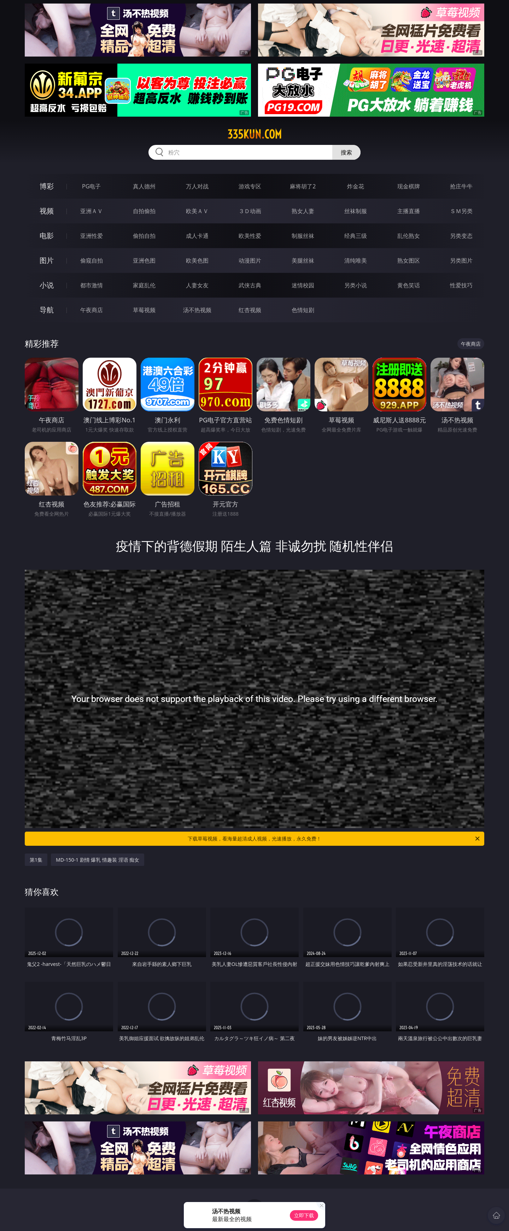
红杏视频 (250, 310)
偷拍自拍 (144, 236)
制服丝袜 (303, 236)
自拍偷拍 (144, 211)
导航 (47, 310)
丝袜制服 (355, 211)
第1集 (36, 859)
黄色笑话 (408, 285)
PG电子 (91, 186)
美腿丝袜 (303, 260)
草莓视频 (144, 310)
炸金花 (355, 186)
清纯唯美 (355, 260)
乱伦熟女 (408, 236)
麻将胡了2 (303, 186)
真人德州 (144, 186)
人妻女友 (197, 285)
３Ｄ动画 (250, 211)
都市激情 (91, 285)
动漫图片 (250, 260)
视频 (47, 211)
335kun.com (254, 134)
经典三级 (355, 236)
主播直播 (408, 211)
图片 (47, 260)
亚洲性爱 (91, 236)
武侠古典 (250, 285)
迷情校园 (303, 285)
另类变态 (461, 236)
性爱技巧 (461, 285)
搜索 (346, 152)
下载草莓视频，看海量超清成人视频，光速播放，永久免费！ (334, 838)
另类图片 (461, 260)
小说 (47, 285)
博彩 (47, 186)
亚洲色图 (144, 260)
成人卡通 (197, 236)
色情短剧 (303, 310)
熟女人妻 (303, 211)
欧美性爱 (250, 236)
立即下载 (304, 1215)
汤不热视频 (197, 310)
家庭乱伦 (144, 285)
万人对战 (197, 186)
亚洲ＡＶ (91, 211)
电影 (47, 235)
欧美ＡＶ (197, 211)
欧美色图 (197, 260)
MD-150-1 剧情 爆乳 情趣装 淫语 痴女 (97, 859)
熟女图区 (408, 260)
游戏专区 (250, 186)
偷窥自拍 (91, 260)
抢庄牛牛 (461, 186)
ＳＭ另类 (461, 211)
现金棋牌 (408, 186)
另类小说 (355, 285)
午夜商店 (91, 310)
